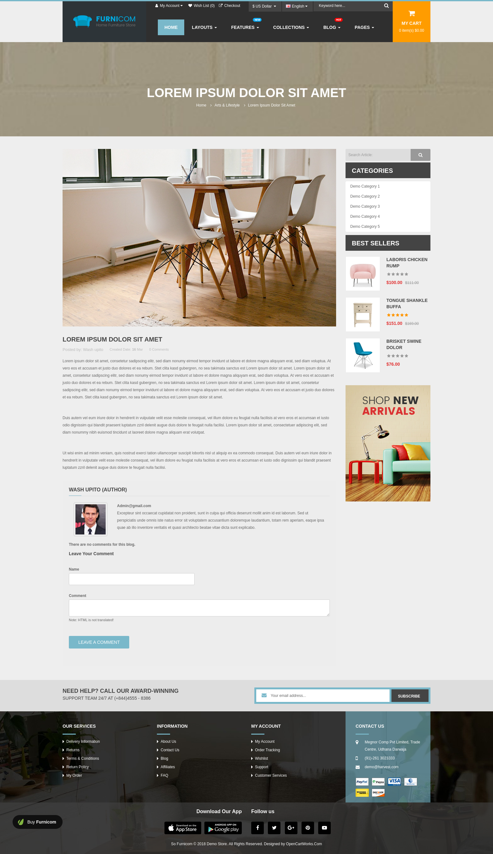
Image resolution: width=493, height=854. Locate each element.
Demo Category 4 (365, 216)
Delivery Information (83, 741)
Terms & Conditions (82, 758)
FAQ (164, 775)
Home (201, 105)
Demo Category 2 (365, 196)
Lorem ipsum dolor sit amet (271, 105)
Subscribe (409, 696)
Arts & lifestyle (227, 105)
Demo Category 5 (365, 226)
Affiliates (168, 767)
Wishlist (261, 758)
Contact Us (170, 750)
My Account (264, 741)
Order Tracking (267, 750)
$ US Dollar (264, 6)
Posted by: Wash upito (83, 349)
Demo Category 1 (365, 186)
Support (261, 767)
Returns (73, 750)
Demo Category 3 (365, 206)
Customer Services (271, 775)
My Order (74, 775)
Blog (164, 758)
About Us (168, 741)
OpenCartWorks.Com (304, 844)
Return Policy (77, 767)
